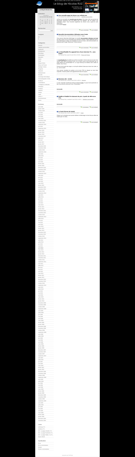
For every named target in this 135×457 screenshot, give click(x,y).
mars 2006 (40, 389)
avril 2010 (40, 295)
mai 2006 (40, 385)
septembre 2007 (42, 355)
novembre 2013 (42, 212)
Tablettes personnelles (86, 16)
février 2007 (41, 367)
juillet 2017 (40, 138)
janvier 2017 (41, 144)
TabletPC (40, 90)
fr (38, 39)
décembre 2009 (42, 303)
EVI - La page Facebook (44, 432)
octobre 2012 (41, 236)
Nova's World (41, 436)
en (38, 37)
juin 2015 (40, 177)
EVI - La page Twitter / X (44, 434)
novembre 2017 (42, 136)
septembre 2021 (42, 128)
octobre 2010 (41, 283)
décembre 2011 (42, 255)
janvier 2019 (41, 132)
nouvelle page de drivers (76, 19)
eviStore (40, 429)
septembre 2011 (42, 261)
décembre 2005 (42, 395)
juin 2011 (40, 267)
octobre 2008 (41, 330)
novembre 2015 (42, 169)
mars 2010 (40, 297)
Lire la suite (59, 89)
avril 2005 (40, 410)
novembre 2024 (42, 120)
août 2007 (40, 357)
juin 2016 (40, 157)
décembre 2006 (42, 371)
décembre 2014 (42, 187)
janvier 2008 (41, 348)
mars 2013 (40, 226)
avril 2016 (40, 161)
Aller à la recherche (75, 0)
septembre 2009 (42, 308)
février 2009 (41, 322)
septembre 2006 (42, 377)
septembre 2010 (42, 285)
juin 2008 (40, 338)
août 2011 (40, 263)
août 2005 (40, 402)
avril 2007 (40, 363)
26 (45, 23)
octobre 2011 (41, 259)
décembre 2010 (42, 279)
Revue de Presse (85, 55)
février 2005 (41, 414)
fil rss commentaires (43, 445)
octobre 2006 (41, 375)
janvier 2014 (41, 208)
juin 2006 (40, 383)
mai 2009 (40, 316)
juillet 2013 (40, 218)
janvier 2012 (41, 253)
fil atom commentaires (43, 449)
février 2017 (41, 142)
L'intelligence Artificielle (44, 84)
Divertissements (42, 98)
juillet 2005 (40, 404)
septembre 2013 (42, 216)
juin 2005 (40, 406)
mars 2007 (40, 365)
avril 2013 (40, 224)
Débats (40, 92)
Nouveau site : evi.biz (65, 79)
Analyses (40, 88)
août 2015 (40, 175)
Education (40, 57)
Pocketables (41, 55)
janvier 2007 (41, 369)
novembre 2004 (42, 420)
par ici (64, 24)
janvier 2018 (41, 134)
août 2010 (40, 287)
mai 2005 (40, 408)
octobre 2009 (41, 306)
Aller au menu (66, 0)
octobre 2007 (41, 353)
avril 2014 (40, 202)
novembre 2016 (42, 148)
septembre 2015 (42, 173)
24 (42, 23)
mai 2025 (40, 114)
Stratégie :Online (42, 67)
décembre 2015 (42, 167)
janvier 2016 (41, 165)
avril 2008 (40, 342)
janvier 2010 (41, 301)
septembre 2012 (42, 238)
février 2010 (41, 299)
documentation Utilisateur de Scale (89, 38)
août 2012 (40, 240)
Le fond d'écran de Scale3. (66, 111)
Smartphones (41, 51)
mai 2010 (40, 293)
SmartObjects (41, 82)
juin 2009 (40, 314)
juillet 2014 (40, 197)
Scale (83, 35)
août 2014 (40, 195)
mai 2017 (40, 140)
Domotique (41, 53)
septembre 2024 (42, 124)
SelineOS (40, 71)
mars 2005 (40, 412)
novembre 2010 (42, 281)
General (84, 80)
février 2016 (41, 163)
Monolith (40, 74)
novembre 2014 (42, 189)
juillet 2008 (40, 336)
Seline (39, 59)
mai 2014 (40, 201)
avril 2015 (40, 181)
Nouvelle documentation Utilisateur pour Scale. (73, 34)
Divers (39, 100)
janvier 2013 (41, 230)
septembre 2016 (42, 152)
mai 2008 (40, 340)
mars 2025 (40, 118)
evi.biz (82, 82)
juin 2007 (40, 361)
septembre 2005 (42, 401)
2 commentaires (85, 107)
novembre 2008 (42, 328)
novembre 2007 (42, 351)
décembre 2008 (42, 326)
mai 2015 (40, 179)
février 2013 (41, 228)
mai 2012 (40, 246)
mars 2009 (40, 320)
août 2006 (40, 379)
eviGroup (40, 427)
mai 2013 (40, 222)
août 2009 (40, 310)
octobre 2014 (41, 191)
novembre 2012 (42, 234)
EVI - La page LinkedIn (43, 431)
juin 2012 (40, 244)
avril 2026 (40, 106)
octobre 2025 (41, 110)
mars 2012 (40, 250)
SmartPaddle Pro (62, 60)
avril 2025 (40, 116)
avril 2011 (40, 271)
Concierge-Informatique (44, 76)
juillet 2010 (40, 289)
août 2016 (40, 154)
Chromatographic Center (44, 78)
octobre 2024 (41, 122)
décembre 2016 (42, 146)
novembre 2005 (42, 397)
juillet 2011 (40, 265)
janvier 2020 (41, 130)
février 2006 (41, 391)
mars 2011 (40, 273)
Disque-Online (41, 63)
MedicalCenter (41, 73)
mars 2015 (40, 183)
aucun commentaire (85, 30)
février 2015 (41, 185)
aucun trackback (94, 30)
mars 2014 (40, 204)
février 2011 (41, 275)
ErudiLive (40, 80)
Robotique (40, 86)
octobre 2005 (41, 399)
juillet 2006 (40, 381)
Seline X (40, 96)
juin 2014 (40, 199)
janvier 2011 (41, 277)
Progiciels (40, 69)
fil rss (39, 443)
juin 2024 (40, 126)
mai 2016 (40, 159)
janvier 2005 (41, 416)
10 (42, 20)
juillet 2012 (40, 242)
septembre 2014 (42, 193)
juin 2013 (40, 220)
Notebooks (40, 49)
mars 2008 (40, 344)
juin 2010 (40, 291)
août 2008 (40, 334)
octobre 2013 (41, 214)
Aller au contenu (58, 0)
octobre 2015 (41, 171)
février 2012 (41, 252)
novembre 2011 (42, 257)
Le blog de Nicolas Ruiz (46, 9)
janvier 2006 (41, 393)
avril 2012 (40, 248)
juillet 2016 (40, 155)
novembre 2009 (42, 304)
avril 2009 (40, 318)
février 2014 (41, 206)
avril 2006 (40, 387)
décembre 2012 (42, 232)
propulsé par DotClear (67, 455)
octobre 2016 (41, 150)
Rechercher (42, 28)
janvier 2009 (41, 324)
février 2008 (41, 346)
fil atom (40, 447)
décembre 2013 (42, 210)
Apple (39, 94)
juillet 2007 (40, 359)
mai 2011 (40, 269)
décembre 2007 (42, 350)
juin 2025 (40, 112)
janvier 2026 (41, 108)
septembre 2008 (42, 332)
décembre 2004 (42, 418)
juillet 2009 (40, 312)
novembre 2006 (42, 373)
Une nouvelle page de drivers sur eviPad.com (72, 15)
